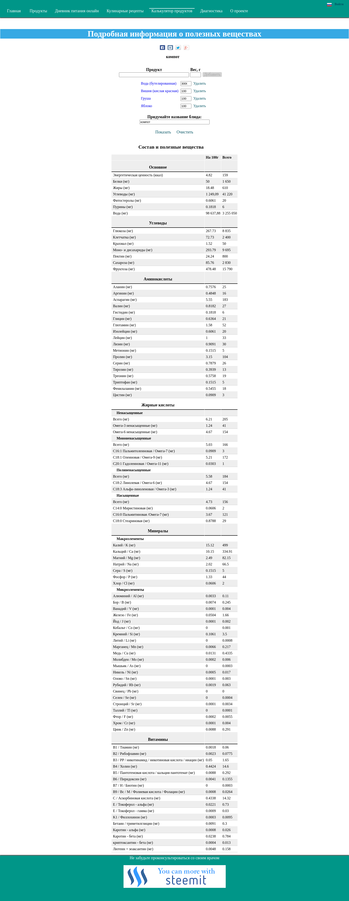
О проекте (239, 11)
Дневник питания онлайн (77, 11)
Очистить (185, 132)
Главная (14, 11)
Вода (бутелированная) (158, 83)
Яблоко (146, 106)
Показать (163, 132)
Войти (339, 4)
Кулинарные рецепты (125, 11)
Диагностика (211, 11)
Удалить (199, 83)
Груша (146, 98)
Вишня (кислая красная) (159, 91)
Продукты (38, 11)
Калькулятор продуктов (171, 11)
